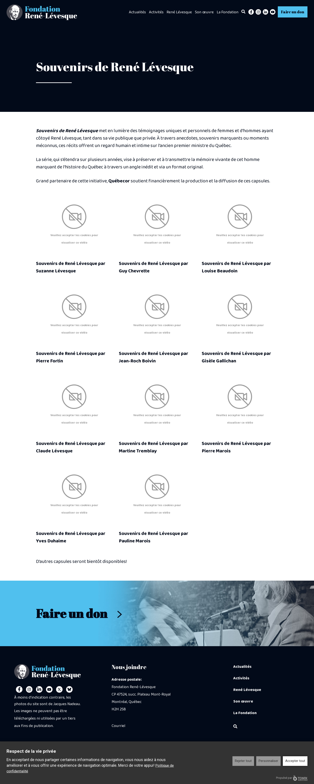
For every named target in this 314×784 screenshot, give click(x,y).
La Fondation (228, 12)
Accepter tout (295, 761)
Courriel (118, 726)
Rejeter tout (243, 761)
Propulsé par (291, 778)
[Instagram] (258, 12)
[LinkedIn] (265, 12)
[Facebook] (251, 12)
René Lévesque (179, 12)
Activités (156, 12)
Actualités (137, 12)
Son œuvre (204, 12)
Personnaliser (268, 761)
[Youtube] (272, 12)
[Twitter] (59, 689)
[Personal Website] (69, 689)
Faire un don (292, 11)
